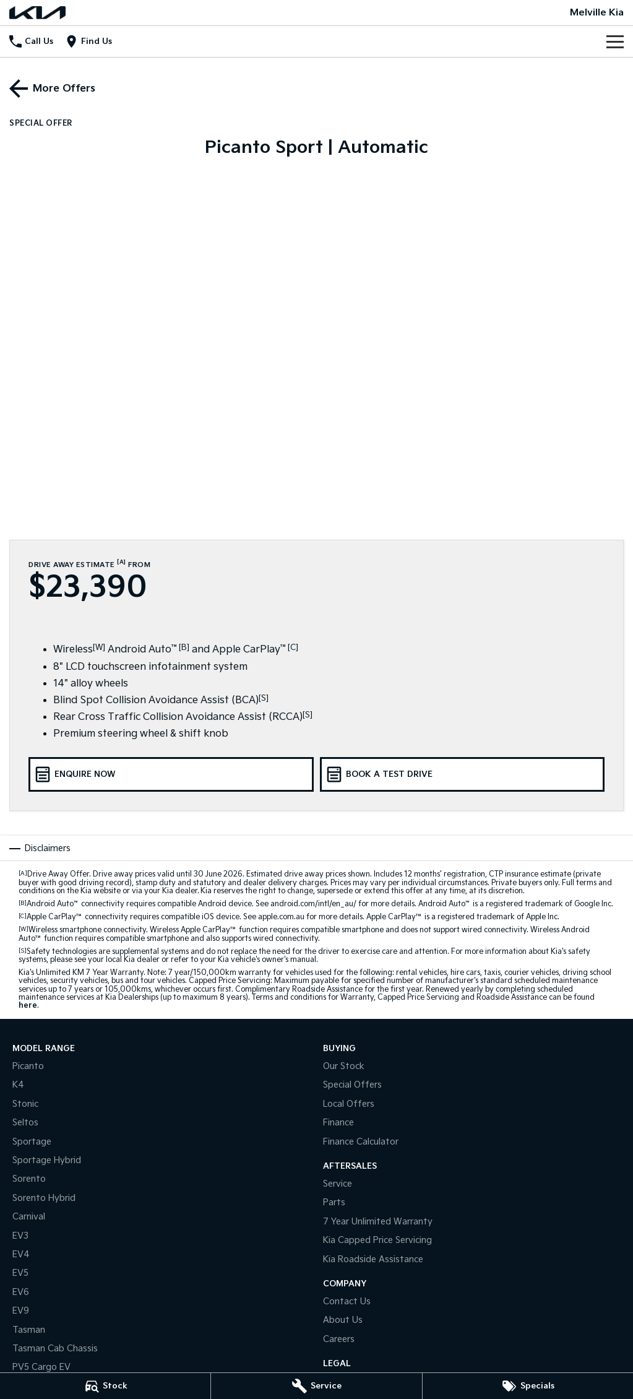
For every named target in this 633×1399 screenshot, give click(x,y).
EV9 (20, 1311)
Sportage (31, 1142)
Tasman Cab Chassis (55, 1348)
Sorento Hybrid (43, 1198)
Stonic (25, 1104)
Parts (334, 1202)
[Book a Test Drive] (462, 774)
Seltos (25, 1122)
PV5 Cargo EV (41, 1367)
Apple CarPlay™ (55, 917)
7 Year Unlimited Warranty (378, 1221)
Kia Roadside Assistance (373, 1259)
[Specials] (528, 1386)
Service (337, 1184)
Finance (338, 1122)
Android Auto (53, 904)
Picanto (28, 1066)
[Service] (316, 1386)
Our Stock (343, 1066)
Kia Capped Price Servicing (377, 1240)
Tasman (28, 1330)
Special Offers (352, 1085)
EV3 (20, 1236)
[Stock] (105, 1386)
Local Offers (348, 1104)
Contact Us (347, 1301)
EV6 (20, 1292)
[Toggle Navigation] (615, 41)
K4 (18, 1085)
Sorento (29, 1179)
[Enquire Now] (171, 774)
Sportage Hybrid (46, 1160)
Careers (339, 1339)
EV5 (20, 1273)
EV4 (21, 1254)
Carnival (28, 1216)
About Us (343, 1320)
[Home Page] (37, 12)
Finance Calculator (360, 1142)
